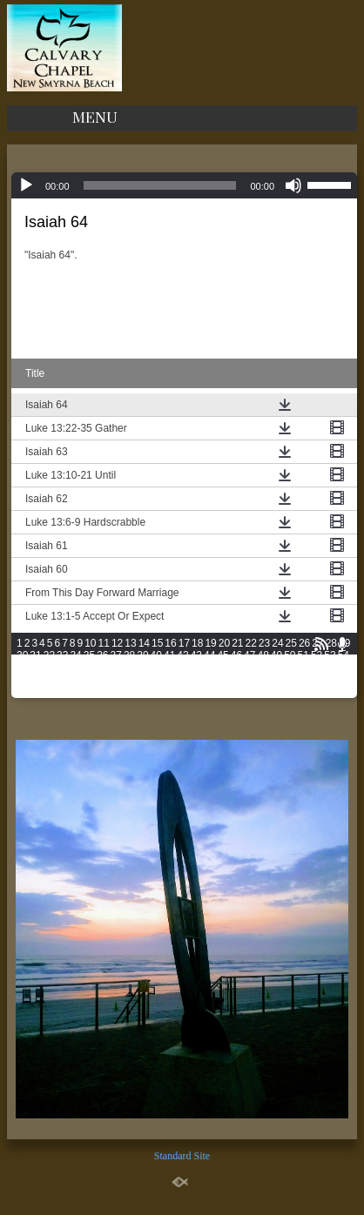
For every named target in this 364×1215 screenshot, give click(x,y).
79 (343, 667)
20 (224, 643)
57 (49, 667)
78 (329, 667)
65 (156, 667)
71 (236, 667)
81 (35, 680)
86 (102, 680)
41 (169, 655)
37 (116, 655)
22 (251, 643)
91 (169, 680)
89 (142, 680)
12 (117, 643)
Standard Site (182, 1156)
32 (49, 655)
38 (129, 655)
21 (237, 643)
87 (116, 680)
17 (184, 643)
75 (289, 667)
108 (121, 692)
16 (170, 643)
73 (262, 667)
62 (116, 667)
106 (82, 692)
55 (22, 667)
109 (140, 692)
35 (89, 655)
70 (222, 667)
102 (331, 680)
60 (89, 667)
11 (104, 643)
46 (236, 655)
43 (196, 655)
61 (102, 667)
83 (62, 680)
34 (75, 655)
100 (292, 680)
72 (249, 667)
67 (182, 667)
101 (311, 680)
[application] (184, 185)
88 (129, 680)
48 (262, 655)
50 (289, 655)
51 (303, 655)
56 (35, 667)
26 (304, 643)
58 (62, 667)
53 (329, 655)
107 (102, 692)
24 (277, 643)
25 (291, 643)
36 (102, 655)
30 (22, 655)
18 (197, 643)
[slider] (160, 185)
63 (129, 667)
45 (222, 655)
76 (303, 667)
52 (316, 655)
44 (209, 655)
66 (169, 667)
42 (182, 655)
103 (25, 692)
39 (142, 655)
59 (75, 667)
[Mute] (293, 185)
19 (210, 643)
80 (22, 680)
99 (276, 680)
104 (44, 692)
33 (62, 655)
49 (276, 655)
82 (49, 680)
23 (264, 643)
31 (35, 655)
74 (276, 667)
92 (182, 680)
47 (249, 655)
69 (209, 667)
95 (222, 680)
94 (209, 680)
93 (196, 680)
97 (249, 680)
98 (262, 680)
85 (89, 680)
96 (236, 680)
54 (343, 655)
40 (156, 655)
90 (156, 680)
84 (75, 680)
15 (157, 643)
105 (63, 692)
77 (316, 667)
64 (142, 667)
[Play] (26, 185)
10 (90, 643)
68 (196, 667)
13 (130, 643)
